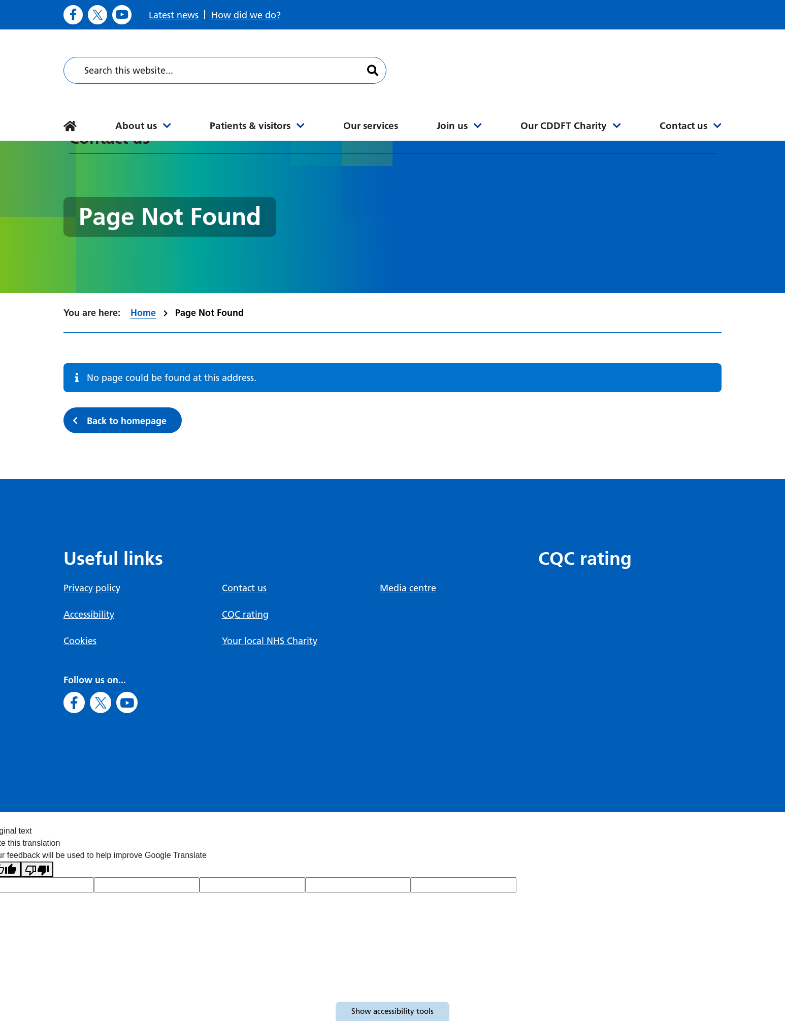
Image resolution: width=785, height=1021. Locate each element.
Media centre (408, 588)
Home (143, 312)
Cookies (79, 641)
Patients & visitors (250, 126)
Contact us (683, 126)
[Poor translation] (37, 869)
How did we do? (246, 15)
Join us (452, 126)
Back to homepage (127, 421)
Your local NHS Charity (269, 641)
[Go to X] (97, 14)
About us (136, 126)
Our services (370, 126)
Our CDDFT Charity (563, 126)
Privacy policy (91, 588)
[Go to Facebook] (73, 14)
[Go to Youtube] (122, 14)
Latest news (174, 15)
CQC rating (245, 614)
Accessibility (88, 614)
